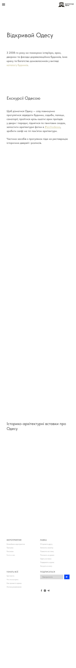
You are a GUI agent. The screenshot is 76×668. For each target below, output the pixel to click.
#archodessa (52, 126)
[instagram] (45, 590)
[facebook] (41, 590)
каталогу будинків (17, 65)
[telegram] (48, 590)
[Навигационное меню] (3, 4)
